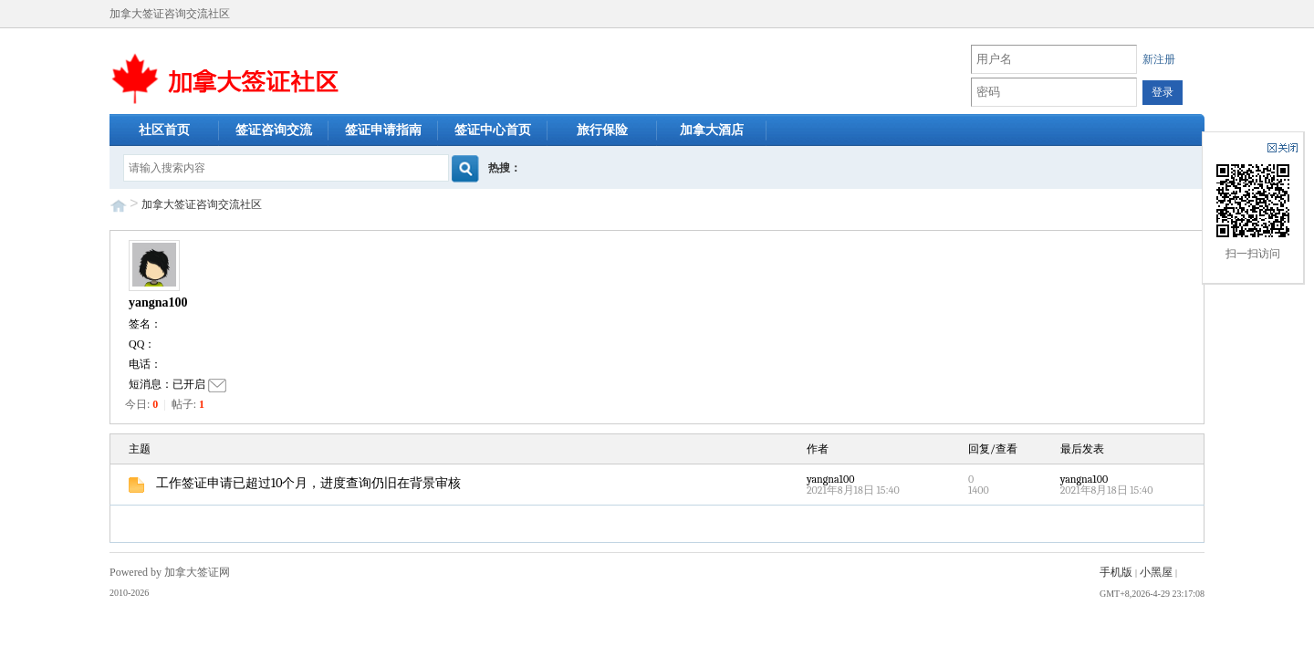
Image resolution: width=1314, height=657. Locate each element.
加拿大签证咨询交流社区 (201, 204)
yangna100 (158, 302)
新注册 (1158, 59)
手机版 (1116, 572)
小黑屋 (1156, 572)
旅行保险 (602, 130)
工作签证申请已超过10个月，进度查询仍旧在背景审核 (295, 483)
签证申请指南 (383, 130)
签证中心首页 (492, 130)
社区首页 (164, 130)
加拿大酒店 (712, 130)
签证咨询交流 (273, 130)
